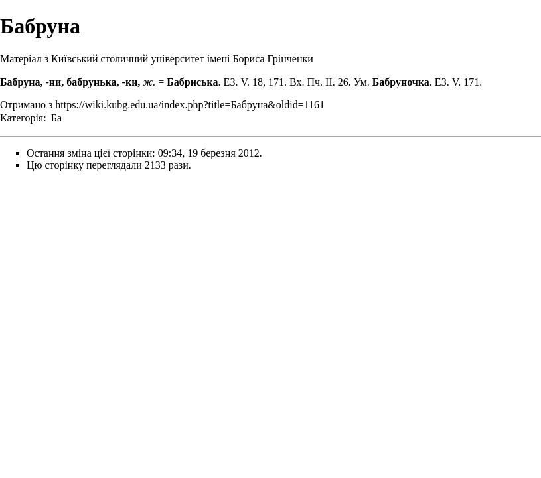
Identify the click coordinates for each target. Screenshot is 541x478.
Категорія (21, 117)
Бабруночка (400, 82)
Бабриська (192, 82)
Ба (56, 117)
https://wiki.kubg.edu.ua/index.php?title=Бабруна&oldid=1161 (190, 104)
